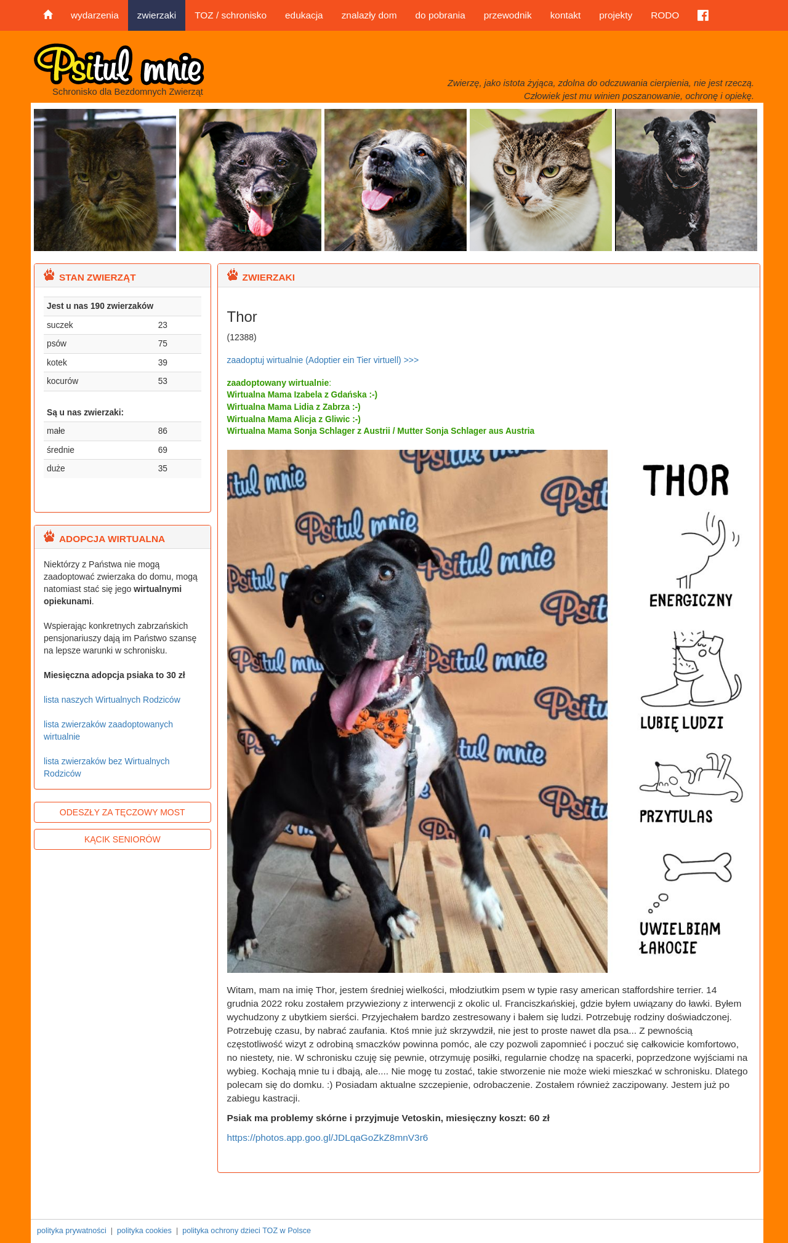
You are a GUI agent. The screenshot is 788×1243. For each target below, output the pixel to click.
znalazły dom (369, 15)
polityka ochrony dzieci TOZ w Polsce (246, 1230)
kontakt (565, 15)
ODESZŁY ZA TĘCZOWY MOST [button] (122, 812)
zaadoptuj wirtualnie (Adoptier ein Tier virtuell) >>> (323, 360)
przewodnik (508, 15)
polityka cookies (144, 1230)
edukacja (304, 15)
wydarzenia (95, 15)
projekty (615, 15)
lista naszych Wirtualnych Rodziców (112, 700)
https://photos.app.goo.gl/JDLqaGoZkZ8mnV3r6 (327, 1137)
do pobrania (440, 15)
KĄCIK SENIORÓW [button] (122, 839)
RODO (665, 15)
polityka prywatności (72, 1230)
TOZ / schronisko (231, 15)
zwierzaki (156, 15)
